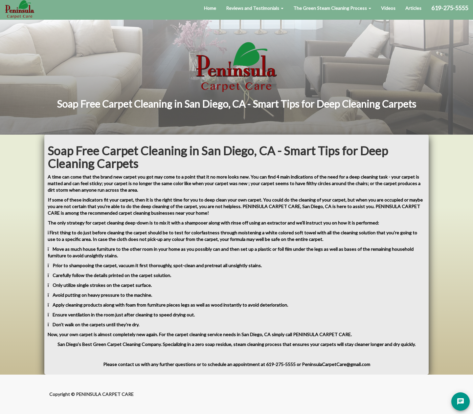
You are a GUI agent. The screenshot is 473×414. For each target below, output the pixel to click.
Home (210, 8)
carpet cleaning (190, 334)
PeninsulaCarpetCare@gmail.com (336, 364)
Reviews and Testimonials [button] (254, 8)
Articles (413, 8)
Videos (388, 8)
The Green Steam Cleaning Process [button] (332, 8)
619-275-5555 (281, 364)
